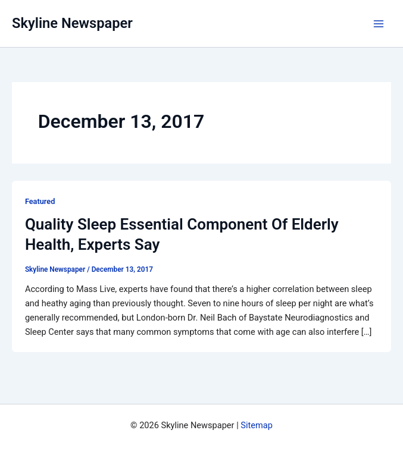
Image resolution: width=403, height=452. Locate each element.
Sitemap (256, 425)
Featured (40, 201)
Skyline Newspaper (72, 23)
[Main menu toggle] (378, 23)
